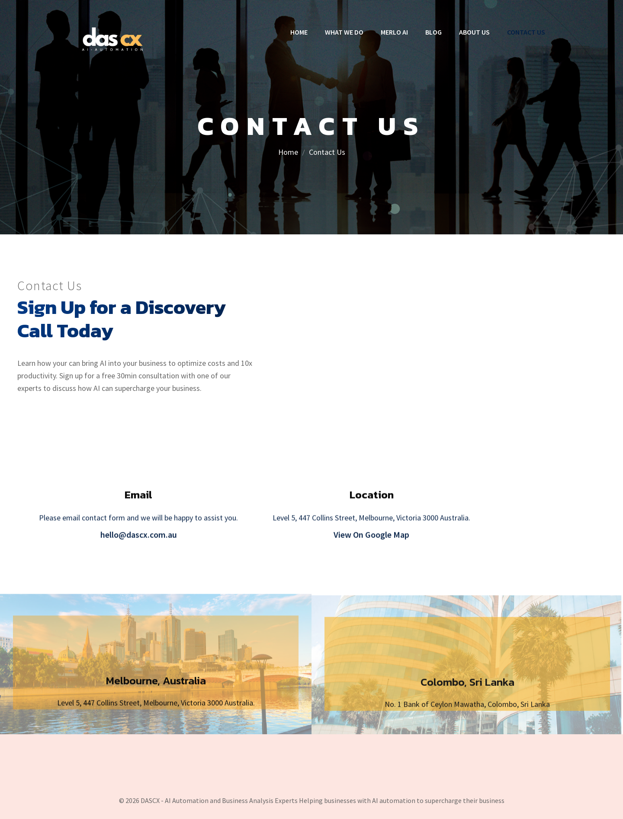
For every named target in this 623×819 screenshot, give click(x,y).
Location (372, 501)
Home (288, 152)
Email (138, 501)
